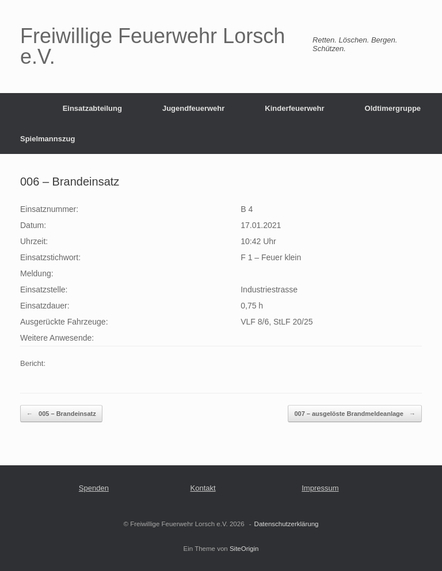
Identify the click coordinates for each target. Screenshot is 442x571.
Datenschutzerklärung (286, 523)
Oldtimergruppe (393, 108)
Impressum (320, 488)
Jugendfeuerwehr (193, 108)
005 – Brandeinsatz (61, 414)
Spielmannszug (47, 138)
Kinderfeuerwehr (294, 108)
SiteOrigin (244, 548)
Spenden (94, 488)
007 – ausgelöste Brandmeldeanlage (355, 414)
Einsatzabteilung (92, 108)
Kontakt (203, 488)
